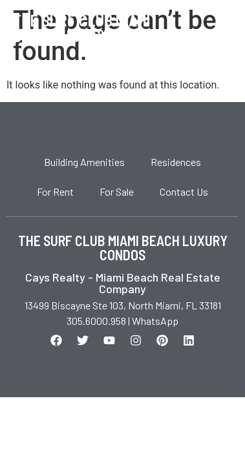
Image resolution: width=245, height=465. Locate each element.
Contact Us (184, 191)
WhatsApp (155, 321)
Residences (176, 162)
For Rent (55, 191)
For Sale (117, 191)
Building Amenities (84, 162)
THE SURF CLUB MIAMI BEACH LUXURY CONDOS (123, 247)
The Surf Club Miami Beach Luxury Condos (88, 28)
